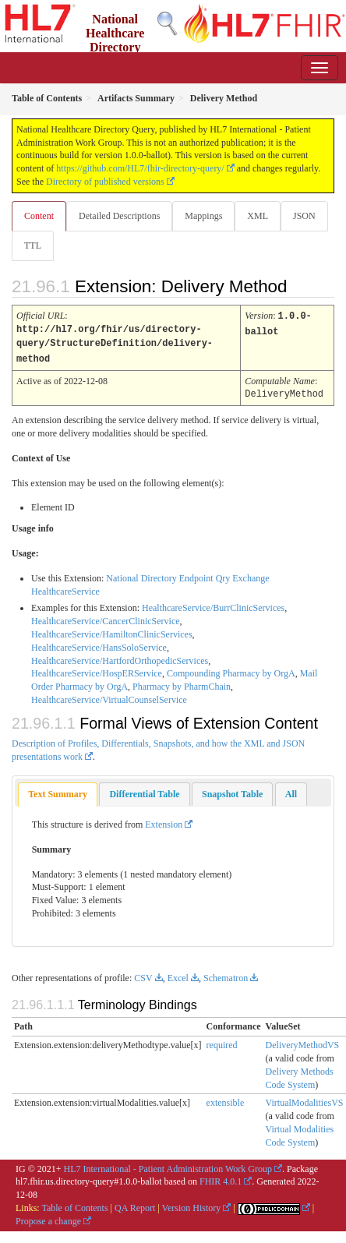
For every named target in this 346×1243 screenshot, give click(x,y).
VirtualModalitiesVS (305, 1099)
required (222, 1041)
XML (257, 215)
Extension (163, 821)
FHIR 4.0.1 (220, 1178)
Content (39, 215)
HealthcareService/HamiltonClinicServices (111, 631)
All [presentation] (291, 791)
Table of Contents (74, 1204)
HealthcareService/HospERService (96, 670)
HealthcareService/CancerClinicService (105, 618)
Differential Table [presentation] (144, 791)
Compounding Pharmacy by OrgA (231, 670)
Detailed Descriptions (119, 215)
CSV (143, 974)
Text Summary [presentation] (57, 791)
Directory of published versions (105, 181)
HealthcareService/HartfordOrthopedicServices (119, 657)
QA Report (135, 1204)
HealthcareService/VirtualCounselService (109, 696)
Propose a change (48, 1218)
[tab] (57, 791)
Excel (178, 974)
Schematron (225, 974)
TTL (32, 245)
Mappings (203, 215)
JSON (304, 215)
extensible (226, 1099)
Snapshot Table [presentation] (232, 791)
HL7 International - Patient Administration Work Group (168, 1165)
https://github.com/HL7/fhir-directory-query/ (140, 168)
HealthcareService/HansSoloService (99, 644)
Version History (191, 1204)
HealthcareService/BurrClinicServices (213, 604)
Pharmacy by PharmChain (181, 683)
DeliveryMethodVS (303, 1041)
